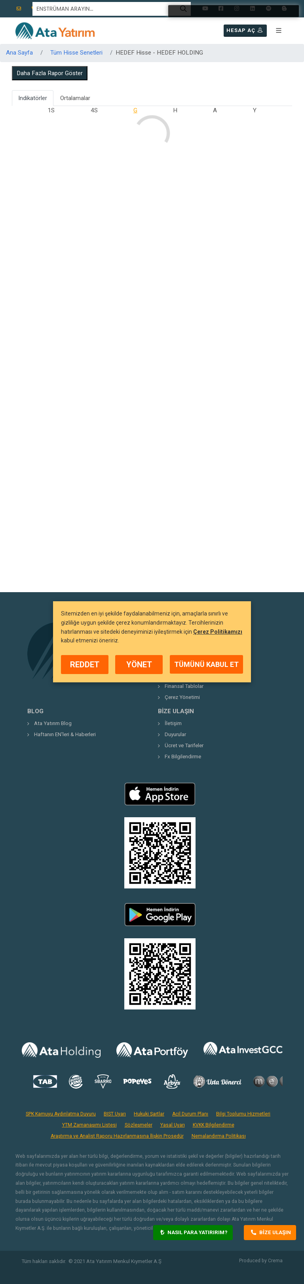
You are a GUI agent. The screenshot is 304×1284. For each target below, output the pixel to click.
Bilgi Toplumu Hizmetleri (243, 1114)
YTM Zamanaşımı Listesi (89, 1125)
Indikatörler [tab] (32, 98)
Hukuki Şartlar (149, 1114)
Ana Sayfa (19, 52)
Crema (275, 1260)
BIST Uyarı (115, 1114)
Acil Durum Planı (190, 1114)
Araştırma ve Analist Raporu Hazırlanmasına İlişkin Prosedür (117, 1136)
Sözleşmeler (138, 1125)
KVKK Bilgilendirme (213, 1125)
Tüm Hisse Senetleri (76, 52)
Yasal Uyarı (172, 1125)
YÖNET (139, 664)
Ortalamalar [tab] (75, 98)
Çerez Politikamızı (217, 632)
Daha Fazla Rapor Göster (50, 73)
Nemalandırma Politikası (219, 1136)
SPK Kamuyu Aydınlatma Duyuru (61, 1114)
